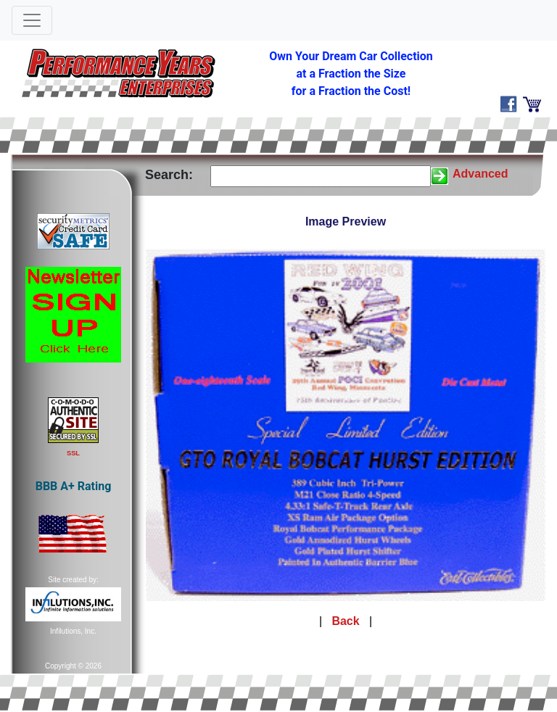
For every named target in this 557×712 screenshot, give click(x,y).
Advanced (480, 173)
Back (345, 621)
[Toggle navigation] (32, 20)
